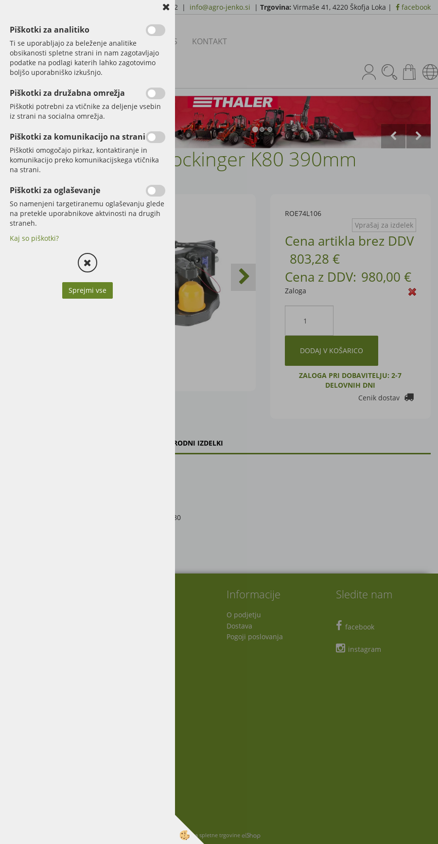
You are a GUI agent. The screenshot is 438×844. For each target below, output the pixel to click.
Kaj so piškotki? (34, 238)
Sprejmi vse (87, 290)
